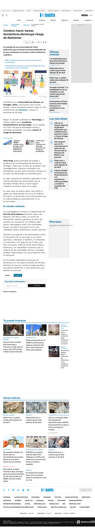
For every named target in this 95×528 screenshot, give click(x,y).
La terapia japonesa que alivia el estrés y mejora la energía (58, 60)
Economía (29, 20)
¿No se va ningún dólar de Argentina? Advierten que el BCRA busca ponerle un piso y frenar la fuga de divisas (61, 131)
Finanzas (42, 20)
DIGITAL (27, 513)
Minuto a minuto (9, 466)
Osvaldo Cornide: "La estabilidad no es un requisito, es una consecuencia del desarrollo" (59, 91)
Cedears (70, 225)
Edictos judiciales (58, 507)
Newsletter (90, 20)
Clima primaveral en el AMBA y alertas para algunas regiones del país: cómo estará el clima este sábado (35, 345)
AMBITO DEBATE (65, 513)
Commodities (63, 225)
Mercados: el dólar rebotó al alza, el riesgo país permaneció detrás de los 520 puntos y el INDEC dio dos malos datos (13, 475)
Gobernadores (66, 10)
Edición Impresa (75, 500)
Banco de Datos (71, 497)
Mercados (86, 497)
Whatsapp (28, 490)
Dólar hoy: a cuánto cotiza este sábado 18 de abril (59, 80)
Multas (73, 507)
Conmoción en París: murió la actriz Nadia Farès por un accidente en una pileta (58, 105)
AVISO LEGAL (42, 507)
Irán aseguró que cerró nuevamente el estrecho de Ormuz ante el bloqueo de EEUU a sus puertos (60, 149)
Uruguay (87, 20)
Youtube (23, 490)
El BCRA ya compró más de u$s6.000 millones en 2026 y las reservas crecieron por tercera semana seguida (36, 458)
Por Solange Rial (53, 433)
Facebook (8, 490)
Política (53, 20)
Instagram (13, 490)
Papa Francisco (78, 10)
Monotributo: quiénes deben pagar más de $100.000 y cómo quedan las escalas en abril (65, 359)
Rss (63, 504)
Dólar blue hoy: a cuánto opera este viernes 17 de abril (56, 454)
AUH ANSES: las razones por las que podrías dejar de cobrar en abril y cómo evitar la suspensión (25, 67)
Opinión (76, 20)
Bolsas (57, 225)
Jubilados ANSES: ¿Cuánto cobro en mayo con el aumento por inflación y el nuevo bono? (18, 146)
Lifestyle (29, 500)
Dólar (19, 20)
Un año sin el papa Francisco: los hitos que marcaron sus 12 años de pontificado (40, 146)
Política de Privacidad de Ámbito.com (18, 507)
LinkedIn (18, 490)
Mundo (51, 500)
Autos (27, 504)
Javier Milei (89, 10)
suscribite (84, 15)
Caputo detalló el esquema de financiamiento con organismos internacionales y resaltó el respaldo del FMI (61, 179)
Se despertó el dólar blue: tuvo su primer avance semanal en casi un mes (36, 476)
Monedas (52, 225)
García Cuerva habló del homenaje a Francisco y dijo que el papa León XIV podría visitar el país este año (13, 347)
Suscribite (36, 285)
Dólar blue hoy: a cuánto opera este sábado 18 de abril (57, 70)
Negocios (64, 20)
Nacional (40, 500)
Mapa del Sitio (75, 504)
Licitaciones (85, 507)
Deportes (61, 500)
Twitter (4, 490)
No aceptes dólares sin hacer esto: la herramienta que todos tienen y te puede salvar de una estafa (13, 457)
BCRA (28, 10)
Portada (6, 497)
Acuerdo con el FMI (39, 10)
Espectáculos (39, 504)
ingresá (91, 15)
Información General (15, 25)
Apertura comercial (53, 10)
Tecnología (54, 504)
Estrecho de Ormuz (18, 10)
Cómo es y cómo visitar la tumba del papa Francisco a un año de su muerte (65, 337)
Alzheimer (26, 25)
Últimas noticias (21, 497)
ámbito (5, 25)
